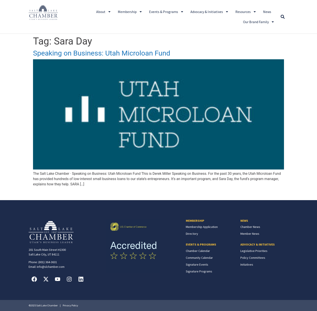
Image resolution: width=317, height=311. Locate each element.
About (103, 12)
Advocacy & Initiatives (209, 12)
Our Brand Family (259, 22)
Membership (130, 12)
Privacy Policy (70, 305)
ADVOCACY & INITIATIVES (257, 244)
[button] (282, 16)
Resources (245, 12)
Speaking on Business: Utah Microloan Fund (101, 53)
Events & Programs (166, 12)
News (267, 11)
